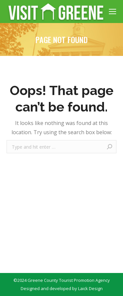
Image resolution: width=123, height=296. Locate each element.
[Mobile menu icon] (112, 11)
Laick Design (90, 288)
